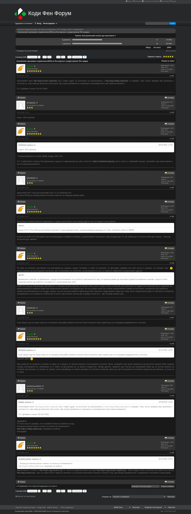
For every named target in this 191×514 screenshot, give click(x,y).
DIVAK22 (31, 103)
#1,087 (172, 317)
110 (58, 57)
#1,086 (172, 263)
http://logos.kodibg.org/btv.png (29, 429)
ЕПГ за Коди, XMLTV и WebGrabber (70, 29)
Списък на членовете (151, 1)
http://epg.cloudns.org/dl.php (45, 81)
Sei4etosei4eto (34, 386)
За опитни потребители (47, 29)
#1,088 (172, 343)
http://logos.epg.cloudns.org (50, 470)
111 (63, 57)
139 (69, 57)
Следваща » (77, 57)
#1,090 (172, 452)
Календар (165, 1)
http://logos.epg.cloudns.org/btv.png (111, 470)
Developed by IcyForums (60, 511)
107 (44, 57)
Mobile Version (52, 507)
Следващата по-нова (47, 486)
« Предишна (32, 57)
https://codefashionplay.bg (103, 161)
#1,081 (172, 76)
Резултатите (171, 51)
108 (49, 57)
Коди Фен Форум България (27, 29)
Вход (39, 23)
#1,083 (172, 138)
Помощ (173, 1)
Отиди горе (41, 507)
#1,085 (172, 216)
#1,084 (172, 187)
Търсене (138, 1)
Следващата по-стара (27, 486)
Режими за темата (167, 61)
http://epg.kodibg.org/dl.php (117, 81)
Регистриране (49, 23)
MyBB (30, 511)
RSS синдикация (67, 507)
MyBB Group (46, 511)
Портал (130, 1)
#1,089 (172, 395)
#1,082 (172, 112)
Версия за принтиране (26, 496)
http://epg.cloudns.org (26, 473)
